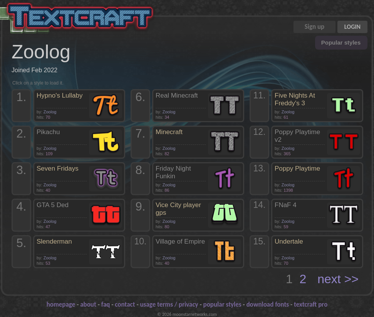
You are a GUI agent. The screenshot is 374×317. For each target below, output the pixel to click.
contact (125, 304)
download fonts (268, 304)
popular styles (222, 304)
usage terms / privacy (169, 304)
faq (105, 304)
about (88, 304)
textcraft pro (310, 304)
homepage (61, 304)
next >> (338, 279)
